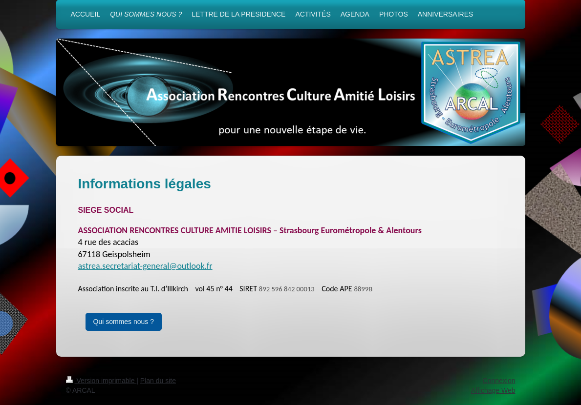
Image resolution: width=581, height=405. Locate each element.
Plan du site (158, 381)
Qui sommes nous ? (123, 321)
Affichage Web (493, 390)
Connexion (499, 381)
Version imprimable (101, 381)
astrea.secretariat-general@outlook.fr (145, 266)
